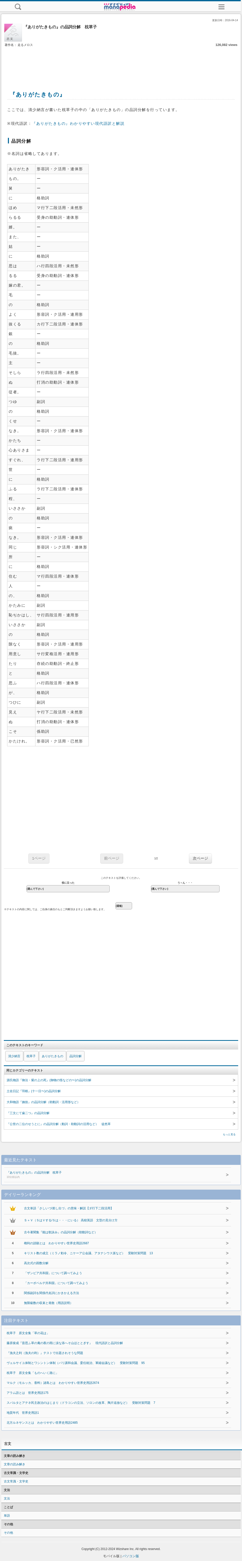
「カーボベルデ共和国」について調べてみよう (56, 1283)
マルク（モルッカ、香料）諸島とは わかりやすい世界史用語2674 (53, 1383)
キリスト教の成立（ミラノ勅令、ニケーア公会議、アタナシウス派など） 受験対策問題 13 (88, 1253)
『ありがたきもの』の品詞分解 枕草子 (104, 1175)
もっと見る (229, 1134)
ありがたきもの (52, 1056)
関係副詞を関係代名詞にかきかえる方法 (51, 1293)
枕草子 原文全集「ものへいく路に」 (33, 1373)
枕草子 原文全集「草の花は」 (28, 1333)
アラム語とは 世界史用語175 (27, 1393)
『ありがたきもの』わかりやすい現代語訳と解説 (78, 123)
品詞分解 (75, 1056)
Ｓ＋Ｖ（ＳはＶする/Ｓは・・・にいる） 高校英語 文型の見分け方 (71, 1220)
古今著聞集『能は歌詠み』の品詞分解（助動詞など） (60, 1232)
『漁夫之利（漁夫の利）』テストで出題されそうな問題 (45, 1353)
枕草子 (31, 1056)
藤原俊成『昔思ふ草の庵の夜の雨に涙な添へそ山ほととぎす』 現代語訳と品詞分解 (65, 1343)
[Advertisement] (121, 63)
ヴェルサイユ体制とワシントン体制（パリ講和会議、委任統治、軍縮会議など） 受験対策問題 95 (76, 1363)
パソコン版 (130, 1556)
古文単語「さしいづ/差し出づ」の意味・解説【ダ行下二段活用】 (68, 1208)
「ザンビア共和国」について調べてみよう (53, 1273)
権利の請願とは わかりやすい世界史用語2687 (56, 1243)
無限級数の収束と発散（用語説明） (48, 1303)
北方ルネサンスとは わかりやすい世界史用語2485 (42, 1422)
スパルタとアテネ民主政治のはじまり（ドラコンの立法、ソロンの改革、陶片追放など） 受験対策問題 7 (81, 1403)
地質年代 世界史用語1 (23, 1412)
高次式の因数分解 (36, 1263)
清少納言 (14, 1056)
